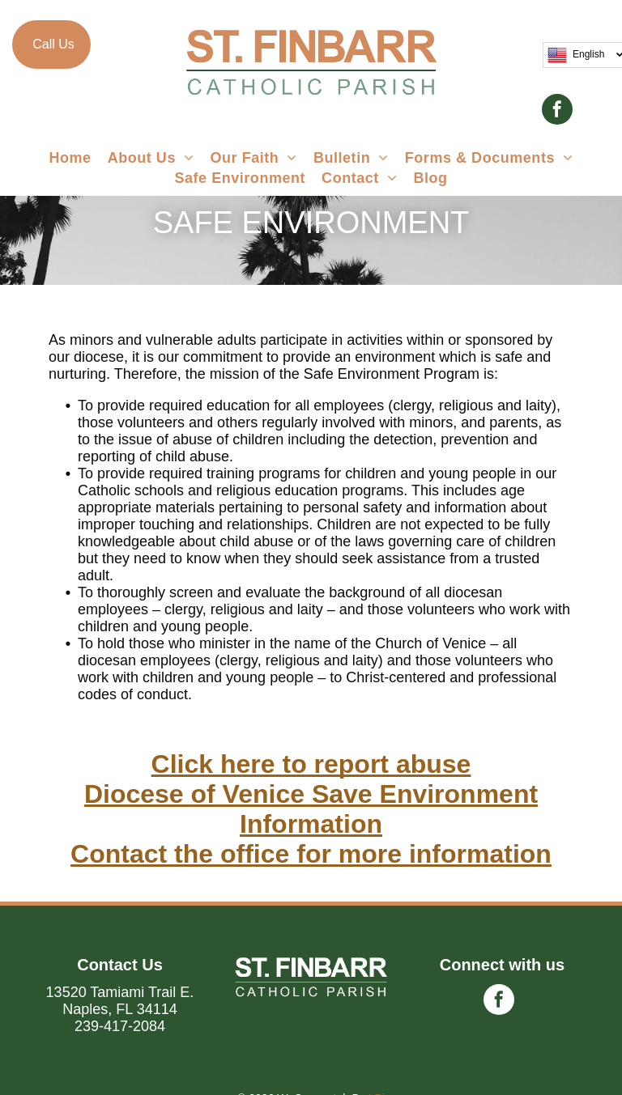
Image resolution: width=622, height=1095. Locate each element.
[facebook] (557, 111)
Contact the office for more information (311, 853)
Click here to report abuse (311, 764)
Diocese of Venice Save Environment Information (311, 808)
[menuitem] (69, 158)
